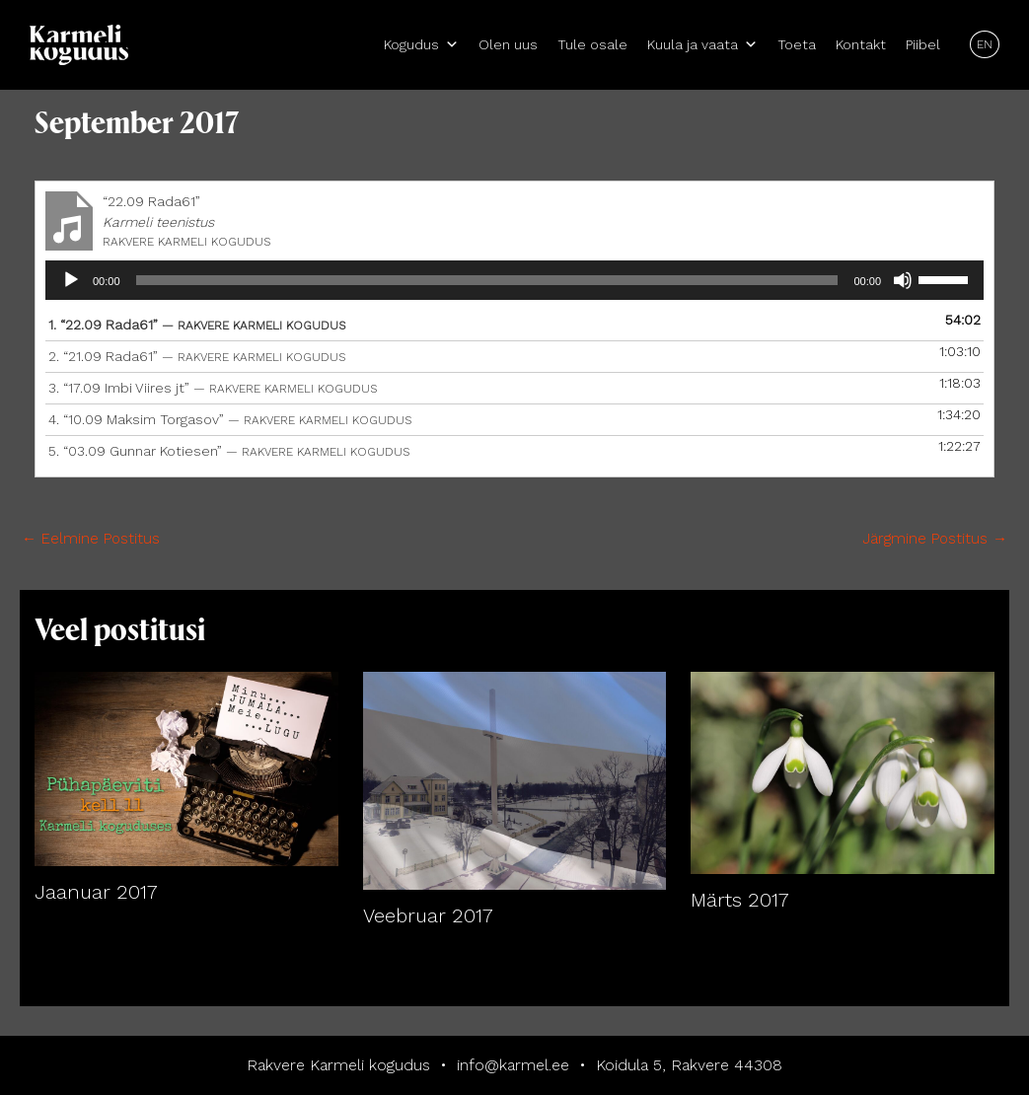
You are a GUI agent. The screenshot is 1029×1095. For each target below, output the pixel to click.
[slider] (487, 280)
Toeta (796, 44)
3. (212, 388)
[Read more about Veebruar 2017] (515, 779)
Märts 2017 (740, 900)
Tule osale (592, 44)
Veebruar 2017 (428, 915)
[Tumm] (903, 280)
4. (229, 419)
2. (196, 356)
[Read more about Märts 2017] (842, 771)
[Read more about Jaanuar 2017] (186, 767)
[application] (514, 280)
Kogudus (421, 44)
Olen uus (508, 44)
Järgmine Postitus (934, 539)
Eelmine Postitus (91, 539)
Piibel (923, 44)
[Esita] (71, 280)
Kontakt (861, 44)
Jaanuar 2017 (96, 892)
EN (984, 44)
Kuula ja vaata (702, 44)
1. (196, 324)
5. (228, 451)
